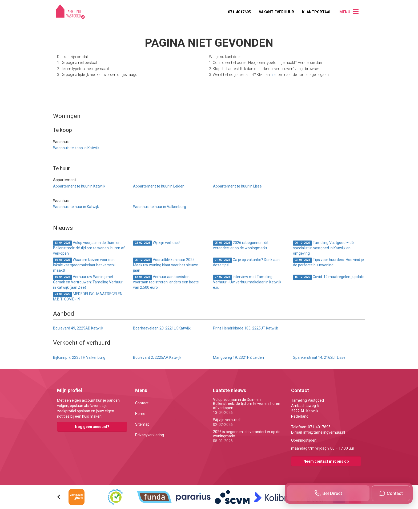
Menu (344, 12)
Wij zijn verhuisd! (156, 243)
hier (274, 74)
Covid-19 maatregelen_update (328, 277)
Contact (141, 403)
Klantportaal (316, 12)
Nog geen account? (92, 427)
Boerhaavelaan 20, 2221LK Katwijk (162, 328)
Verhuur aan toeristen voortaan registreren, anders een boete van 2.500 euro (166, 282)
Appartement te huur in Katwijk (79, 186)
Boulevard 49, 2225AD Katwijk (78, 328)
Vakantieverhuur (276, 12)
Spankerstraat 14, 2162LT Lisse (319, 357)
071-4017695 (239, 12)
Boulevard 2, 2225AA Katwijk (157, 357)
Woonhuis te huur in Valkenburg (159, 207)
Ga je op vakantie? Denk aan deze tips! (246, 262)
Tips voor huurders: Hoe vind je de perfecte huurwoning (328, 262)
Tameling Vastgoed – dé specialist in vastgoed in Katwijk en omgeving (323, 248)
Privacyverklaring (149, 435)
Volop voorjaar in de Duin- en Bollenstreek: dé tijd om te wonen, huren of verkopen (89, 248)
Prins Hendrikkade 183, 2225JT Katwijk (245, 328)
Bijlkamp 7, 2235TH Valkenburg (79, 357)
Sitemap (142, 424)
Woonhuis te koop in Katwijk (76, 148)
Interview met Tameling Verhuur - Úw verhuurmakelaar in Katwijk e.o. (247, 282)
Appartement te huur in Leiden (158, 186)
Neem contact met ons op (326, 461)
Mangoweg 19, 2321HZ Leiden (238, 357)
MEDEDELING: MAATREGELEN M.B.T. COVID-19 (87, 296)
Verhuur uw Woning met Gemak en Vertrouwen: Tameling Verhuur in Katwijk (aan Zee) (88, 282)
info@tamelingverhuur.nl (324, 432)
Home (140, 414)
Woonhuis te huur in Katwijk (76, 207)
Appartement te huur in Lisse (237, 186)
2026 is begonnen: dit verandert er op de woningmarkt (240, 245)
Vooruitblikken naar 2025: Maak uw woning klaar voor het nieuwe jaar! (165, 265)
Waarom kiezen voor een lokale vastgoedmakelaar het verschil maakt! (84, 265)
